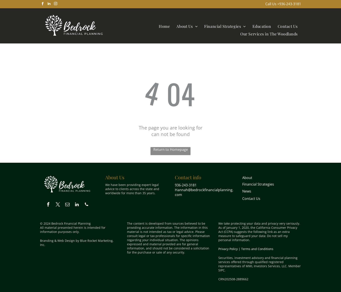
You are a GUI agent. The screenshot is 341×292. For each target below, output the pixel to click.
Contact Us (251, 198)
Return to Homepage (170, 149)
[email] (67, 205)
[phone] (86, 205)
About (247, 177)
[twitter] (58, 205)
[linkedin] (49, 4)
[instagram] (55, 4)
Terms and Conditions (257, 249)
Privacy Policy (228, 249)
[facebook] (42, 4)
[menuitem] (164, 26)
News (246, 191)
